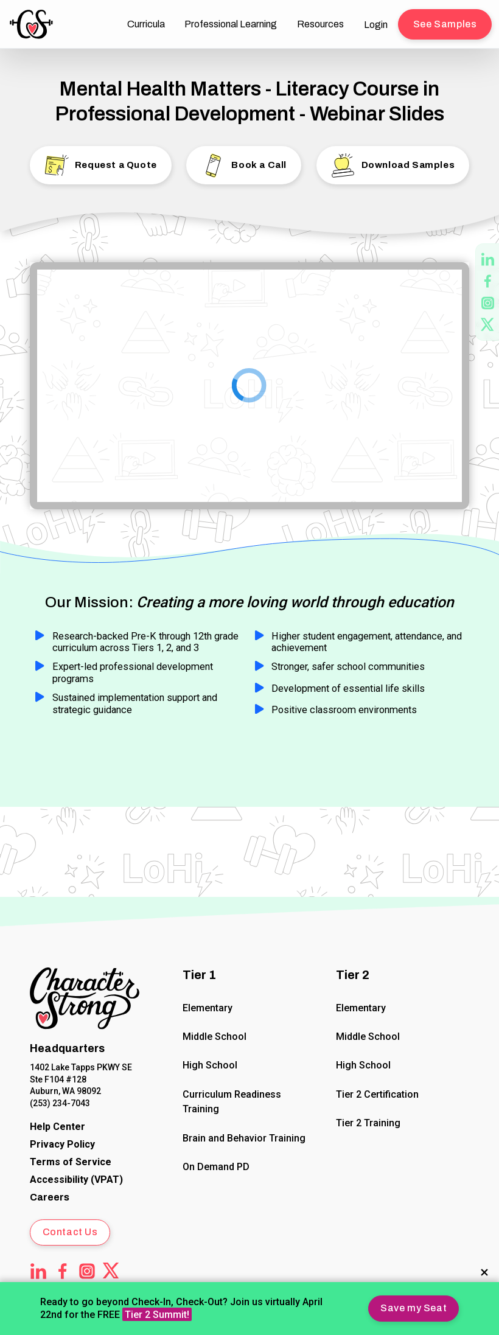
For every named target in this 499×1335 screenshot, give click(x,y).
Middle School (215, 1036)
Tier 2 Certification (377, 1094)
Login (376, 24)
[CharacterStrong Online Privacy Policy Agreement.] (62, 1144)
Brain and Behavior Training (244, 1138)
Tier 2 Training (368, 1123)
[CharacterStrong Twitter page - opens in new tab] (488, 325)
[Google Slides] (249, 385)
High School (210, 1065)
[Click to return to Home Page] (84, 1000)
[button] (413, 1308)
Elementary (208, 1007)
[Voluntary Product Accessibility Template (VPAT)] (76, 1180)
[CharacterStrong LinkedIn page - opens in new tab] (488, 259)
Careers (49, 1197)
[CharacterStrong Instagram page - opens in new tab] (488, 303)
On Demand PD (216, 1167)
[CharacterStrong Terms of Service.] (70, 1162)
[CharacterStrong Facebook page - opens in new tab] (488, 281)
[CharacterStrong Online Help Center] (57, 1126)
